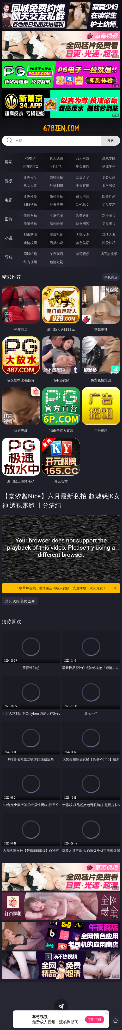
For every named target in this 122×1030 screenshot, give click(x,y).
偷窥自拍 (30, 215)
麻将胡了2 (30, 166)
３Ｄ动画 (109, 177)
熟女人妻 (30, 185)
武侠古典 (109, 234)
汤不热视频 (108, 253)
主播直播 (82, 185)
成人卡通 (82, 196)
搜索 (110, 140)
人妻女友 (82, 234)
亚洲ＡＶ (30, 177)
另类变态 (109, 204)
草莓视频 (82, 253)
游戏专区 (109, 158)
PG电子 (30, 158)
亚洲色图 (56, 215)
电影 (8, 199)
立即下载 (94, 1019)
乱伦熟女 (82, 204)
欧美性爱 (109, 196)
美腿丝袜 (30, 223)
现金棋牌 (82, 166)
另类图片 (109, 223)
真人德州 (56, 158)
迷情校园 (30, 242)
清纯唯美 (56, 223)
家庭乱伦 (56, 234)
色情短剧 (56, 262)
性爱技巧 (109, 242)
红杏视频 (30, 262)
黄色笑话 (82, 242)
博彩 (8, 161)
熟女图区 (82, 223)
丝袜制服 (56, 185)
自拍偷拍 (56, 177)
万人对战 (82, 158)
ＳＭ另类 (109, 185)
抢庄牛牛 (109, 166)
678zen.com (61, 128)
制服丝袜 (30, 204)
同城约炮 (30, 253)
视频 (8, 180)
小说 (8, 238)
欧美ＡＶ (82, 177)
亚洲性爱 (30, 196)
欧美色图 (82, 215)
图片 (8, 219)
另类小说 (56, 242)
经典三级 (56, 204)
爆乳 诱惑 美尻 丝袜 (20, 601)
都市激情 (30, 234)
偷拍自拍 (56, 196)
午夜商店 (56, 253)
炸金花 (56, 166)
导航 (8, 257)
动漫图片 (109, 215)
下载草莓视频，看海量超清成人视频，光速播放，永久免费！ (67, 588)
